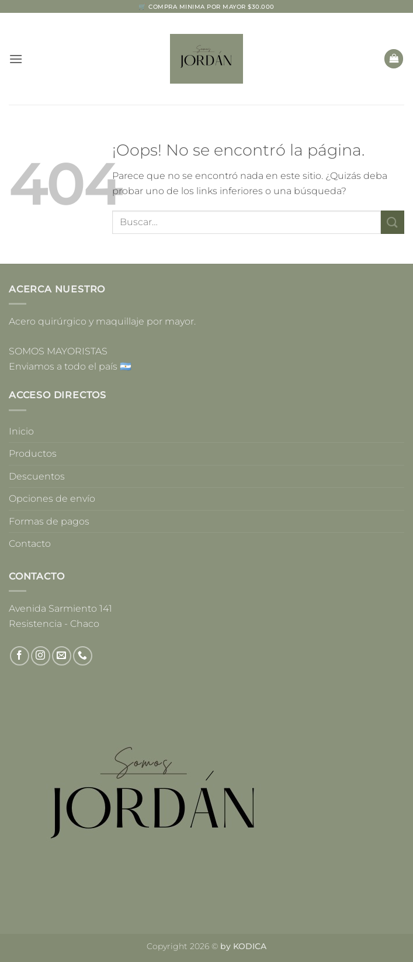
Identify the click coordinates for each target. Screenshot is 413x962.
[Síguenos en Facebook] (19, 656)
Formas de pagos (49, 521)
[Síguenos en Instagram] (40, 656)
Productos (33, 453)
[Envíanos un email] (61, 656)
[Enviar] (392, 222)
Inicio (21, 431)
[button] (16, 58)
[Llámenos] (82, 656)
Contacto (30, 543)
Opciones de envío (52, 498)
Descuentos (37, 476)
